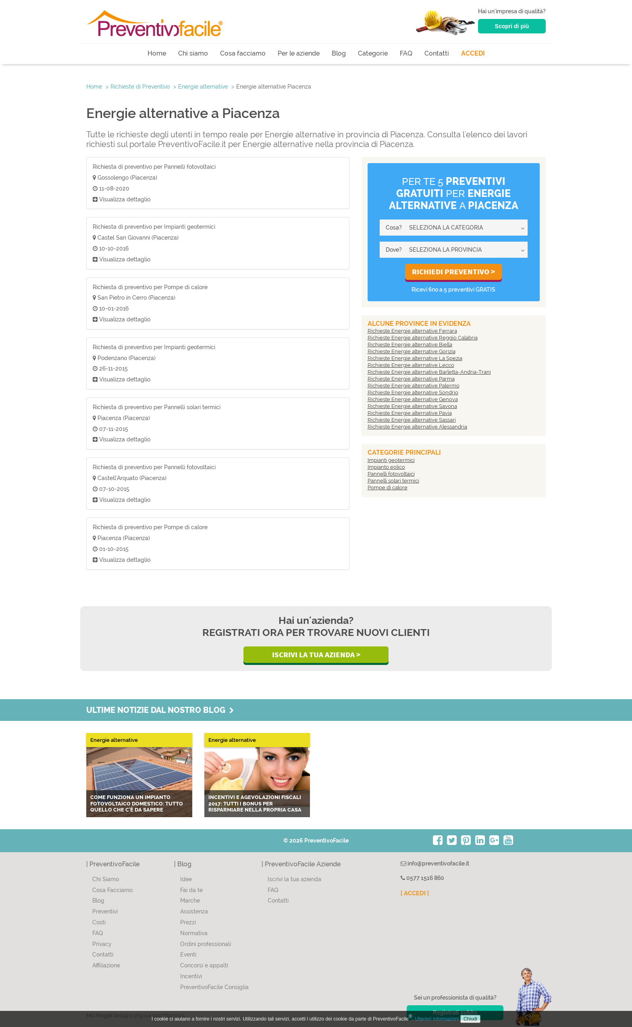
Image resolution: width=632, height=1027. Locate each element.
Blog (339, 53)
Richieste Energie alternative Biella (410, 345)
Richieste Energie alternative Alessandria (417, 427)
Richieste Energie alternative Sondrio (413, 392)
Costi (99, 922)
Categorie (373, 53)
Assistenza (194, 911)
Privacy (102, 944)
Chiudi (470, 1019)
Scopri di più (512, 26)
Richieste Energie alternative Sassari (412, 420)
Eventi (188, 954)
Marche (190, 900)
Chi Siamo (105, 879)
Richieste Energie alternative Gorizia (411, 351)
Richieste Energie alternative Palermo (413, 386)
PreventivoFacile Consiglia (214, 987)
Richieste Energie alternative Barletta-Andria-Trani (429, 372)
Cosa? (394, 227)
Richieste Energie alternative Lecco (411, 365)
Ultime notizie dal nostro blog (160, 710)
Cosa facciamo (243, 53)
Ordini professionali (205, 944)
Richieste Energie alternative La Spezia (415, 358)
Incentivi (191, 976)
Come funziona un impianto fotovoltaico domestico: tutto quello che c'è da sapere (136, 803)
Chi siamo (193, 53)
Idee (186, 879)
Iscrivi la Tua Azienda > (316, 654)
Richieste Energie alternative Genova (413, 399)
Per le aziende (299, 53)
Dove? (394, 249)
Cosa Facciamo (112, 890)
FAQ (406, 53)
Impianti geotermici (391, 460)
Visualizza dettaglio (121, 199)
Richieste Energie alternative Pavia (410, 413)
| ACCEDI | (415, 893)
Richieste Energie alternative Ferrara (412, 331)
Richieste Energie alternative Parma (411, 379)
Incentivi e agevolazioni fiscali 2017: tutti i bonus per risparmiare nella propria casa (254, 803)
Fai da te (191, 890)
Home (157, 53)
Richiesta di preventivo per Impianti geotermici (154, 227)
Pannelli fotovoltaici (391, 474)
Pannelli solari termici (393, 481)
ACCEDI (473, 53)
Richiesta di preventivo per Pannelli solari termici (156, 407)
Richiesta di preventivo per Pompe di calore (150, 287)
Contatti (436, 53)
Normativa (194, 933)
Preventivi (105, 911)
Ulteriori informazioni (437, 1019)
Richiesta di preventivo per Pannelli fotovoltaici (154, 167)
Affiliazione (106, 965)
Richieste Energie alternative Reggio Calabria (423, 338)
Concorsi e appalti (204, 965)
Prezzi (188, 922)
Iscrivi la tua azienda (294, 879)
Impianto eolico (386, 467)
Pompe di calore (387, 488)
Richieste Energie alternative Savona (412, 406)
